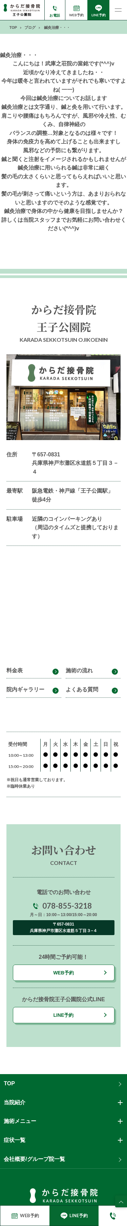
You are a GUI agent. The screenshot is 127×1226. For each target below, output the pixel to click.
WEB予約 (63, 972)
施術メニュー (20, 1121)
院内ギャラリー (25, 689)
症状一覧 (14, 1140)
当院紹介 (14, 1102)
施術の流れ (79, 670)
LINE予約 (64, 1015)
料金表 (14, 670)
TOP (9, 1083)
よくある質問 (82, 689)
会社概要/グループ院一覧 (34, 1159)
